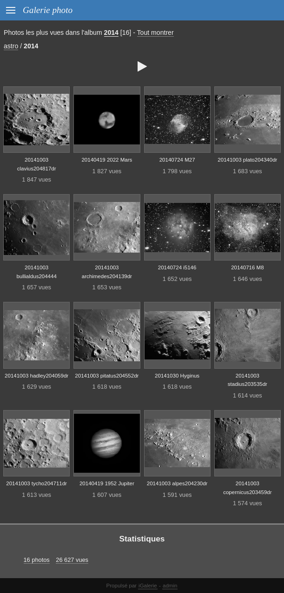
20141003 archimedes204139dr (107, 272)
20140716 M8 (247, 267)
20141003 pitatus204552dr (107, 375)
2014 (111, 32)
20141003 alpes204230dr (177, 483)
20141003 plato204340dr (247, 160)
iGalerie (148, 585)
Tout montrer (155, 32)
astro (11, 46)
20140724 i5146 (177, 267)
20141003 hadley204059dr (36, 375)
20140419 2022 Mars (106, 160)
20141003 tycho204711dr (36, 483)
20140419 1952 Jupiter (106, 483)
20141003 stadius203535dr (247, 380)
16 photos (37, 559)
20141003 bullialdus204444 (36, 272)
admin (170, 585)
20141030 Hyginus (177, 375)
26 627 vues (72, 559)
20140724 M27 (177, 160)
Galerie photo (48, 10)
